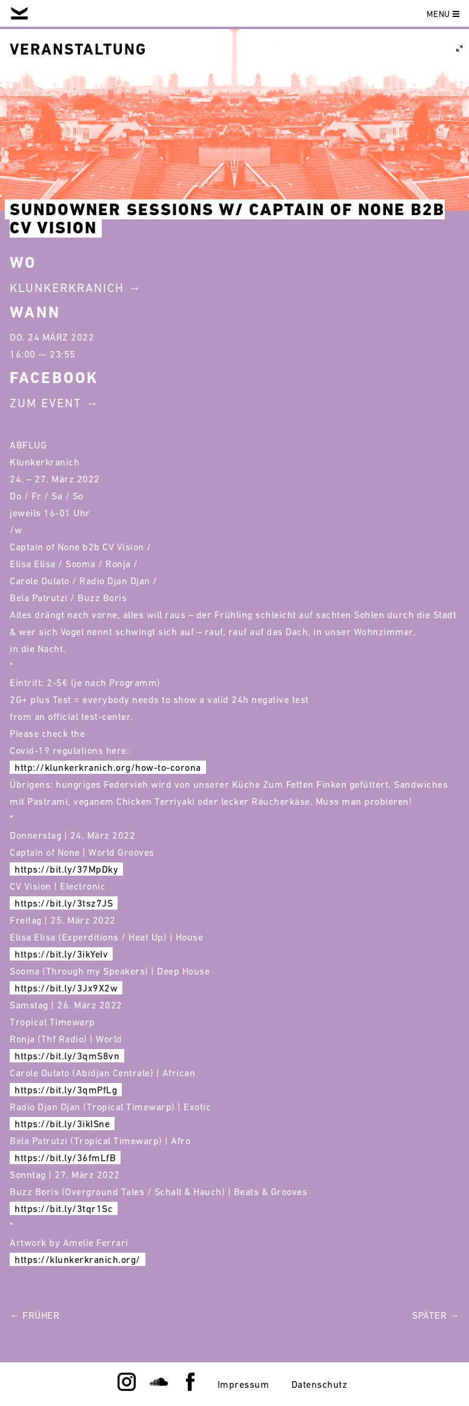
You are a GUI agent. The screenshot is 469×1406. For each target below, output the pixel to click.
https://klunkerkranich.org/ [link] (78, 1259)
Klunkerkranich (67, 288)
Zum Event (46, 403)
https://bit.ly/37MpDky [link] (66, 869)
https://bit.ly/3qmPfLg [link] (66, 1089)
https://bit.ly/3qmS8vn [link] (67, 1055)
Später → (435, 1315)
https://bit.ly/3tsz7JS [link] (64, 903)
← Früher (34, 1315)
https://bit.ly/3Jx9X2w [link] (66, 987)
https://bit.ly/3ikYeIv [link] (61, 953)
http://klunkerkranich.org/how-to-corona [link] (108, 767)
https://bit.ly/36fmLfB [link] (65, 1157)
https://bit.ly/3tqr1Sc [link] (64, 1208)
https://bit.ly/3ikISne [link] (62, 1123)
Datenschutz (319, 1384)
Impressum (244, 1384)
